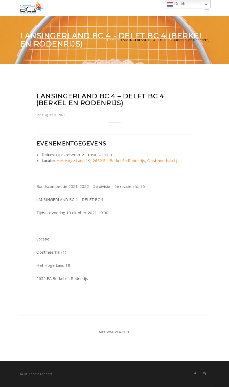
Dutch (176, 4)
